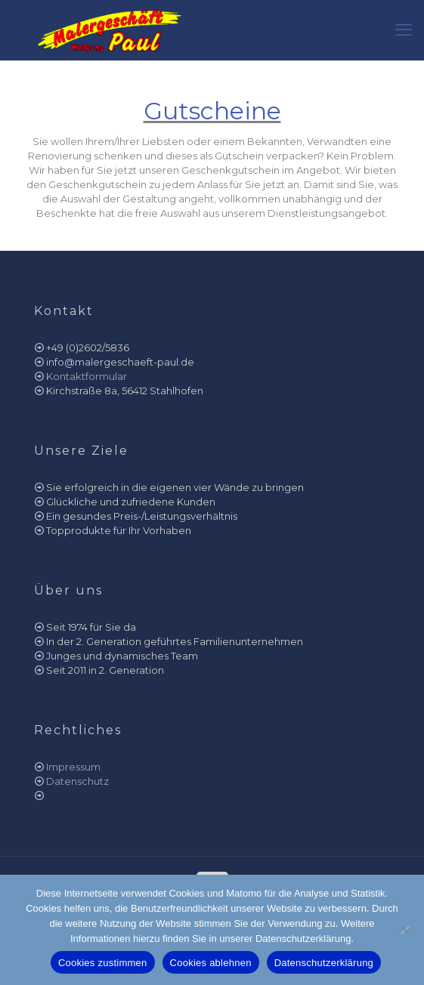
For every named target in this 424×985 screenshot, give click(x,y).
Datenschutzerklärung (323, 962)
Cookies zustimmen (102, 962)
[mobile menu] (403, 30)
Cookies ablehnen (211, 962)
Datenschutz (77, 781)
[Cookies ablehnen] (405, 929)
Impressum (73, 767)
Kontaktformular (86, 376)
